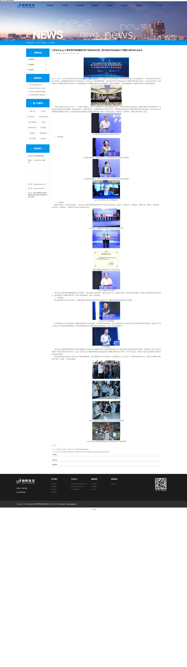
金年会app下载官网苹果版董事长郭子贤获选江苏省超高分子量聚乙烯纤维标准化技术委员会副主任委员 (82, 452)
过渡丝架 (43, 138)
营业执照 (54, 486)
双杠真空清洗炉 (32, 116)
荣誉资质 (54, 492)
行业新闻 (31, 64)
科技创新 (124, 5)
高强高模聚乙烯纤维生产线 (79, 484)
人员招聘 (109, 5)
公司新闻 (52, 42)
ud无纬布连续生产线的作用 (37, 95)
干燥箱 (43, 122)
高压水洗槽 (32, 138)
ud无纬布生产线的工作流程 (37, 88)
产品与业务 (80, 5)
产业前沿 (31, 70)
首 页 (37, 42)
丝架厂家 (32, 111)
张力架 (43, 111)
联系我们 (139, 5)
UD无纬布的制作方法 (35, 85)
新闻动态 (94, 5)
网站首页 (50, 5)
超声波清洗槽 (43, 116)
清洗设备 (43, 127)
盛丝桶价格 (43, 133)
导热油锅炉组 (32, 122)
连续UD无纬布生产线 (77, 486)
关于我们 (65, 5)
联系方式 (114, 484)
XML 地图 (93, 509)
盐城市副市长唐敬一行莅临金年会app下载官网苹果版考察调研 (72, 449)
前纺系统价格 (32, 127)
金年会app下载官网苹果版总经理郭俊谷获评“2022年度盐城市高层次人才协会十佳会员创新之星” (38, 91)
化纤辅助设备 (75, 489)
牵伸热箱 (32, 133)
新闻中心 (44, 42)
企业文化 (54, 489)
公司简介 (54, 484)
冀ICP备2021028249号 (54, 504)
